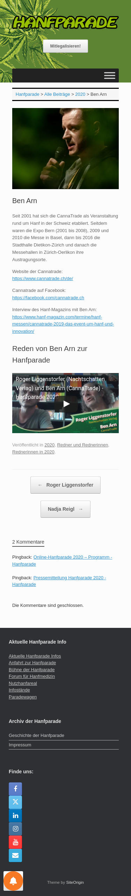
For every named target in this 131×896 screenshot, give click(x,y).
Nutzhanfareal (23, 683)
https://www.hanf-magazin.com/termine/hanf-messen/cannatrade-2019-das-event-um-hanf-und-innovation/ (63, 324)
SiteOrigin (75, 882)
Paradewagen (23, 697)
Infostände (19, 690)
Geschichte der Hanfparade (36, 735)
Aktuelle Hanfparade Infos (35, 656)
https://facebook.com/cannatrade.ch (48, 297)
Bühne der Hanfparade (32, 669)
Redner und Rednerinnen (82, 444)
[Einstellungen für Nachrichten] (13, 881)
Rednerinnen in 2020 (33, 451)
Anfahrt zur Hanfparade (32, 662)
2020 (49, 444)
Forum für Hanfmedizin (32, 676)
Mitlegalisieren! (65, 46)
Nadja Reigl (65, 509)
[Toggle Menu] (109, 75)
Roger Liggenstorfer (65, 485)
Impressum (20, 744)
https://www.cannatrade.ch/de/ (42, 278)
